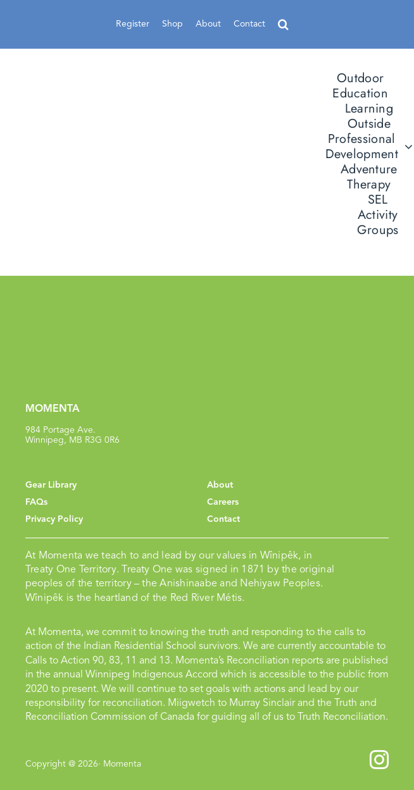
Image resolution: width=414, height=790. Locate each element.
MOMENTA (52, 408)
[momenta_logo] (114, 146)
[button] (283, 24)
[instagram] (379, 759)
